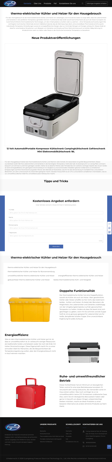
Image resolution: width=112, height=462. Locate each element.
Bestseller (43, 431)
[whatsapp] (109, 228)
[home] (11, 3)
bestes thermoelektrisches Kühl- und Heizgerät (72, 280)
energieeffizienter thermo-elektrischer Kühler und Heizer (80, 276)
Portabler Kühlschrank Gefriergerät (50, 439)
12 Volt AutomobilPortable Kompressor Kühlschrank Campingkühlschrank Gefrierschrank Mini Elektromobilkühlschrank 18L (56, 150)
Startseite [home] (27, 3)
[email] (91, 446)
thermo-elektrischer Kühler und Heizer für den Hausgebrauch (32, 267)
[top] (109, 447)
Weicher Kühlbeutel (46, 441)
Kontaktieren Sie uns (67, 3)
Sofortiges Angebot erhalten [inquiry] (97, 3)
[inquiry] (109, 224)
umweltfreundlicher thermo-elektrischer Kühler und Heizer (31, 276)
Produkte (47, 3)
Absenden (56, 246)
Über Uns (37, 3)
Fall (55, 3)
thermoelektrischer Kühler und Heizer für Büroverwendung (31, 272)
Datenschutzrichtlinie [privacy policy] (97, 458)
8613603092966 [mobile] (89, 442)
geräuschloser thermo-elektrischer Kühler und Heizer (29, 280)
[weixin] (109, 232)
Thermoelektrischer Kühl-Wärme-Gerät (52, 436)
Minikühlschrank (45, 433)
